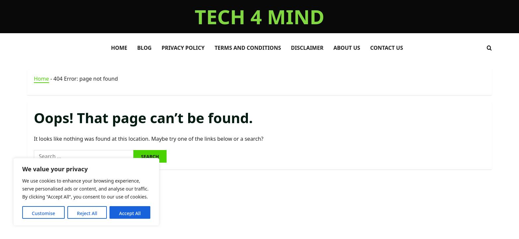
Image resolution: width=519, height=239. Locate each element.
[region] (86, 192)
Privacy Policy (183, 47)
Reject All (87, 213)
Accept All (130, 213)
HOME (119, 47)
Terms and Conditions (248, 47)
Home (41, 78)
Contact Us (386, 47)
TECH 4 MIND (260, 16)
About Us (347, 47)
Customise (43, 213)
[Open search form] (489, 47)
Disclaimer (307, 47)
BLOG (144, 47)
